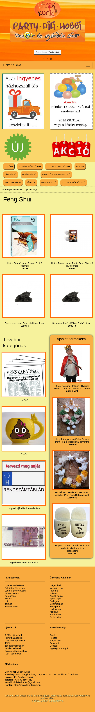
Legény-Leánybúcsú (15, 590)
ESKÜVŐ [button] (9, 166)
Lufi (6, 601)
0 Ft (47, 58)
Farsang (54, 590)
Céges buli (55, 585)
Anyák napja (56, 596)
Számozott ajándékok (16, 651)
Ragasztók (55, 640)
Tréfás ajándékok (14, 635)
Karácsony (55, 614)
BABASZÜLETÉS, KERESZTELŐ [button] (56, 174)
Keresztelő (10, 596)
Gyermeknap (56, 604)
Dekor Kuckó (12, 65)
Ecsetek (54, 645)
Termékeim (17, 189)
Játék (7, 643)
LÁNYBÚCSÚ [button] (10, 174)
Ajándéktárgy (31, 189)
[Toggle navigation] (88, 65)
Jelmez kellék (12, 606)
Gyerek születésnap (15, 585)
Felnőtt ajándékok (14, 637)
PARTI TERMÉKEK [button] (13, 182)
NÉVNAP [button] (80, 166)
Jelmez (8, 604)
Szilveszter (55, 617)
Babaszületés (12, 593)
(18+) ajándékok (13, 653)
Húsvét (53, 593)
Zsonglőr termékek (14, 645)
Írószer (53, 637)
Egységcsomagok (59, 648)
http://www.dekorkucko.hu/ (23, 685)
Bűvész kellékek (13, 648)
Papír (52, 635)
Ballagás (54, 601)
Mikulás (54, 611)
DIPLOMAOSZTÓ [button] (48, 182)
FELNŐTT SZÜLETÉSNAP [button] (30, 166)
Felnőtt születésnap (15, 588)
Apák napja (55, 598)
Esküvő (8, 598)
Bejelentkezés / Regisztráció (47, 52)
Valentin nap (56, 588)
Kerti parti (55, 606)
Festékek (54, 643)
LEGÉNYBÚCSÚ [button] (29, 174)
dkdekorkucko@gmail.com (22, 682)
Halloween (55, 609)
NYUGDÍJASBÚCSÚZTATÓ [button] (73, 182)
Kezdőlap (6, 189)
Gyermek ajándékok (15, 640)
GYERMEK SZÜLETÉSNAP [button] (58, 166)
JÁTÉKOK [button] (31, 182)
